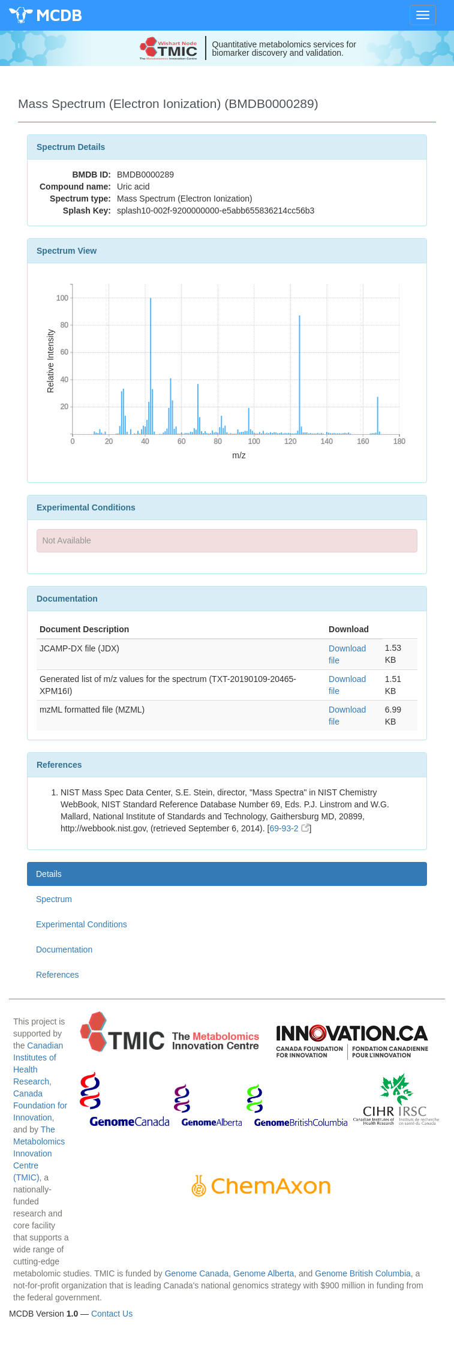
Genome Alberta (263, 1273)
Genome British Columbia (363, 1273)
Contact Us (112, 1313)
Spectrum (54, 899)
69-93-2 (289, 828)
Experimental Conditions (81, 924)
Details (49, 874)
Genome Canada (197, 1273)
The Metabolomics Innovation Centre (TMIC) (39, 1153)
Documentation (64, 949)
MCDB (59, 15)
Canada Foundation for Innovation (40, 1105)
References (57, 975)
